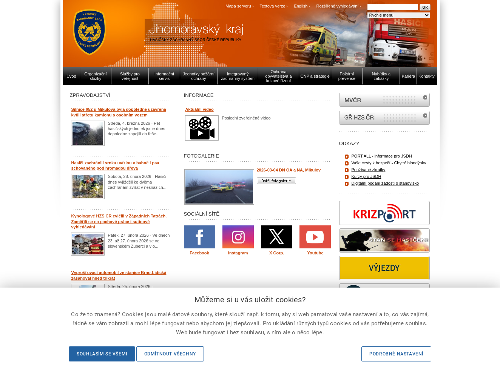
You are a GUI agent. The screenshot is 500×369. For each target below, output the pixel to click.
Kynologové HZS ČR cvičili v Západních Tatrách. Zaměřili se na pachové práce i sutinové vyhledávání (119, 221)
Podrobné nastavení (396, 354)
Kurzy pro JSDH (366, 176)
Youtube (315, 253)
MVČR (384, 100)
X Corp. (276, 253)
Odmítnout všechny (170, 354)
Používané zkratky (369, 169)
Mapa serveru (238, 6)
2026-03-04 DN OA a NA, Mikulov (289, 170)
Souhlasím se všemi (102, 354)
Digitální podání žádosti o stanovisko (385, 183)
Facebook (199, 253)
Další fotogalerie (276, 180)
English (300, 6)
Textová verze (272, 6)
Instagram (238, 253)
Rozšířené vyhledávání (337, 6)
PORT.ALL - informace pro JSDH (382, 156)
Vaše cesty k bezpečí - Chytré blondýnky (389, 163)
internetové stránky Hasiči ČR (384, 118)
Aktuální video (199, 109)
